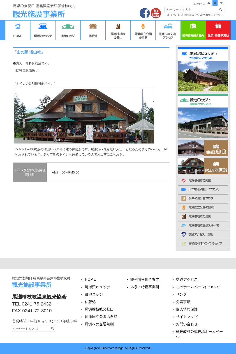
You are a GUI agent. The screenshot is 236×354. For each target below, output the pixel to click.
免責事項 (183, 302)
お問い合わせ (187, 324)
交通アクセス (168, 31)
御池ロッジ (68, 31)
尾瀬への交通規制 (99, 324)
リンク (181, 294)
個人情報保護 (187, 309)
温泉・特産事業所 (218, 31)
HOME (17, 31)
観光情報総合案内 (193, 31)
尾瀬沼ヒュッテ (42, 31)
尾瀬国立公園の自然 (143, 31)
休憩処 (93, 31)
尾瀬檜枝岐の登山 (118, 31)
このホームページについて (197, 287)
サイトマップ (187, 317)
